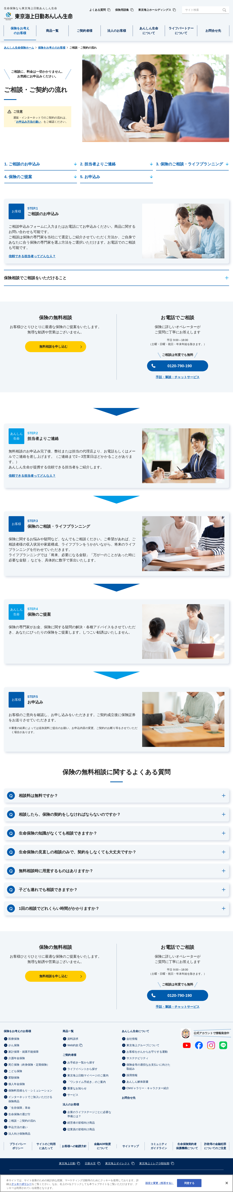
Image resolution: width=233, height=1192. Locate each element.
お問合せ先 (128, 1097)
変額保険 (13, 1077)
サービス (72, 1094)
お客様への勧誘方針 (74, 1146)
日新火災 (90, 1163)
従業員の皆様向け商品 (81, 1129)
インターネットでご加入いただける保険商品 (30, 1099)
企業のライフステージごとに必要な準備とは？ (89, 1114)
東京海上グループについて (142, 1045)
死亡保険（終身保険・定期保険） (29, 1064)
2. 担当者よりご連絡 (98, 164)
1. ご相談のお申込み (22, 164)
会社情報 (131, 1038)
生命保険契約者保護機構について (187, 1146)
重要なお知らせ (77, 1088)
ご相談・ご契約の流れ (22, 1120)
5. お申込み (90, 177)
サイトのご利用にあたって (46, 1146)
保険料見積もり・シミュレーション (30, 1090)
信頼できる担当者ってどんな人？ (32, 256)
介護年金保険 (16, 1058)
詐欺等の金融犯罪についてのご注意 (215, 1146)
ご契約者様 (69, 1054)
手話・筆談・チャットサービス (178, 377)
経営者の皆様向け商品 (81, 1122)
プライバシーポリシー (18, 1146)
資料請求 (72, 1038)
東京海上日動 (67, 1163)
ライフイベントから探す (82, 1069)
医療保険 (13, 1038)
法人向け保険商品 (19, 1133)
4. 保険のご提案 (18, 177)
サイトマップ (130, 1146)
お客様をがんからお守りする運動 (147, 1051)
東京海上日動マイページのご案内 (87, 1075)
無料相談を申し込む (53, 346)
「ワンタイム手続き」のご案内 (86, 1081)
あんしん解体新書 (137, 1081)
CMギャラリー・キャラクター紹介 (147, 1088)
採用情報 (131, 1075)
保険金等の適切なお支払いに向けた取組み (148, 1066)
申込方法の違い (18, 1127)
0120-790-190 (179, 366)
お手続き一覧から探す (81, 1062)
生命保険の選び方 (19, 1114)
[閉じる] (226, 1186)
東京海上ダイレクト (117, 1163)
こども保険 (15, 1071)
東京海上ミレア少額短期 (154, 1163)
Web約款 (73, 1045)
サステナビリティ (137, 1058)
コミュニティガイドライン (159, 1146)
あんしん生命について (135, 1031)
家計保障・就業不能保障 (23, 1051)
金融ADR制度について (102, 1146)
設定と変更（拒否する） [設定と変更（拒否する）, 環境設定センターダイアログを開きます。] (159, 1186)
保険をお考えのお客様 (17, 1031)
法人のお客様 (71, 1104)
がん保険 (13, 1045)
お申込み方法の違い (28, 121)
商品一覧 (68, 1031)
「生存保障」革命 (19, 1107)
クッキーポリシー (21, 1188)
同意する (189, 1186)
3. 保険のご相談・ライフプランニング (189, 164)
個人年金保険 (16, 1084)
